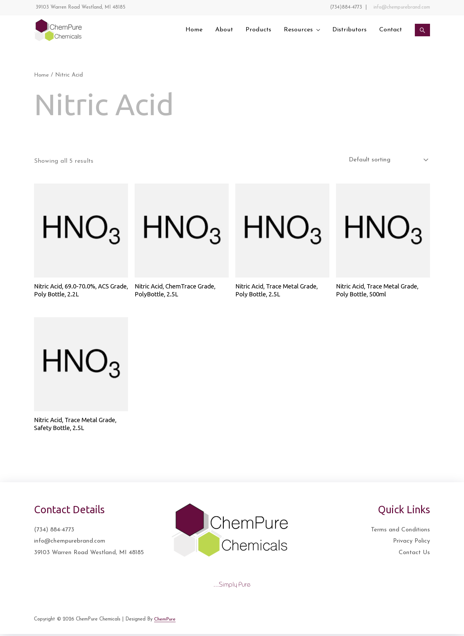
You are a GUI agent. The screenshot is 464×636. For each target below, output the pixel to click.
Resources (298, 30)
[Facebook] (384, 622)
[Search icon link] (422, 30)
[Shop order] (384, 160)
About (224, 30)
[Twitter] (398, 622)
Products (258, 30)
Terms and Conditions (398, 531)
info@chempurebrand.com (402, 7)
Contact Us (414, 555)
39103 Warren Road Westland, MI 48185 (91, 555)
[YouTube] (427, 622)
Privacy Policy (410, 543)
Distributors (349, 30)
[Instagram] (413, 622)
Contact (390, 30)
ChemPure (165, 620)
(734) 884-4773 (54, 531)
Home (194, 30)
